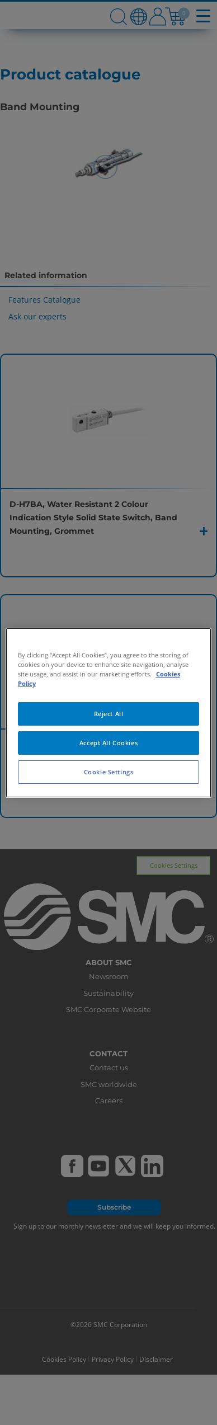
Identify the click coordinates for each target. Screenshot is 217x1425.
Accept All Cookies (108, 743)
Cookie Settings (109, 772)
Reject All (109, 713)
